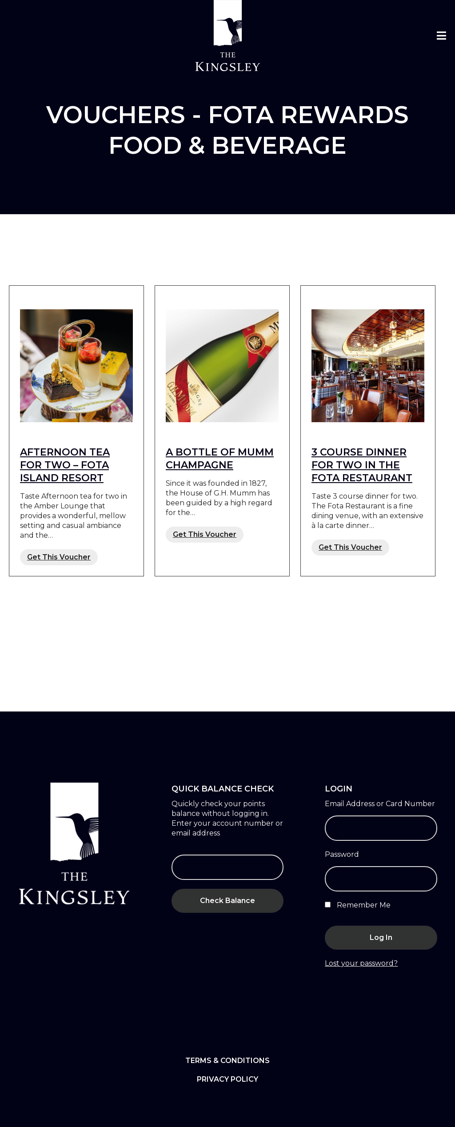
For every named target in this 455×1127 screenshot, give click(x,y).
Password (342, 854)
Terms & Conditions (227, 1060)
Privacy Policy (227, 1079)
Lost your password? (361, 963)
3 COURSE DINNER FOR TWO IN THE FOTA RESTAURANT (361, 465)
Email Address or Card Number (380, 803)
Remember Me (358, 905)
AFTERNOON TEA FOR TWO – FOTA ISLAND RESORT (65, 465)
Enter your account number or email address (227, 828)
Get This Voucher (59, 557)
